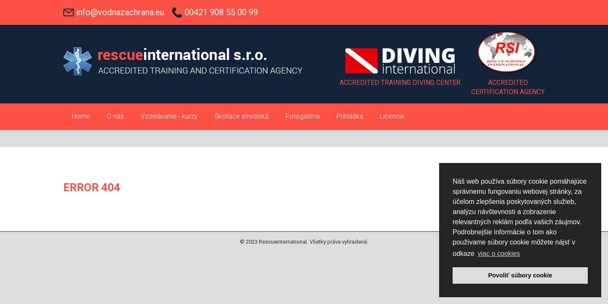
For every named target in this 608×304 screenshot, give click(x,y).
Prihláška (350, 116)
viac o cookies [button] (499, 253)
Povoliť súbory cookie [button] (520, 275)
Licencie (392, 116)
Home (81, 116)
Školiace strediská (241, 116)
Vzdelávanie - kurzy (169, 116)
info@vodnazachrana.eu (120, 12)
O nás (115, 116)
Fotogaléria (302, 116)
